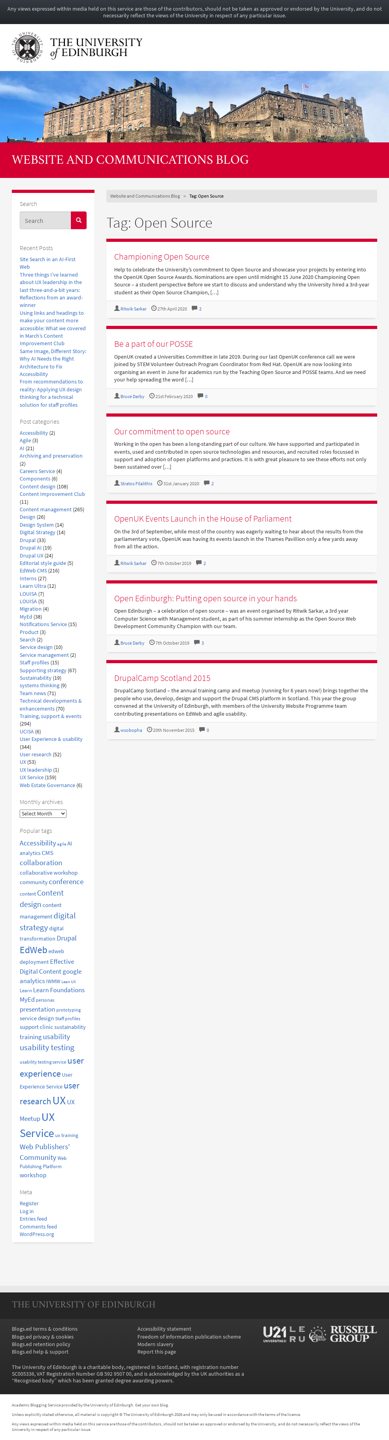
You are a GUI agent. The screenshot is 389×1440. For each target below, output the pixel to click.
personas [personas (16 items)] (45, 1000)
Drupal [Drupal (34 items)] (67, 938)
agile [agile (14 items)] (61, 844)
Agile (25, 440)
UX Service (32, 777)
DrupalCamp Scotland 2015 (162, 677)
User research (36, 754)
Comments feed (38, 1226)
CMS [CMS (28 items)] (48, 853)
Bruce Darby (132, 396)
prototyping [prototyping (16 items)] (68, 1010)
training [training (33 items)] (31, 1036)
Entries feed (33, 1219)
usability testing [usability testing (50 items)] (47, 1047)
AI (22, 448)
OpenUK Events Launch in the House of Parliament (203, 518)
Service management (44, 655)
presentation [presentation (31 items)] (37, 1009)
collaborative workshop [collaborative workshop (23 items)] (49, 872)
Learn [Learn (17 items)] (26, 990)
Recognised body (34, 1380)
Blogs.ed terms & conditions (45, 1329)
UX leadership (36, 770)
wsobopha (131, 730)
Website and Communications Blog (130, 160)
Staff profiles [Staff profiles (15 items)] (67, 1018)
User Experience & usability (51, 739)
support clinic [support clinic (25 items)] (36, 1026)
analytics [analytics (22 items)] (30, 853)
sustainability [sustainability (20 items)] (70, 1027)
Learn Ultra (33, 586)
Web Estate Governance (47, 785)
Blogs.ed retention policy (41, 1344)
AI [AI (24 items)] (69, 843)
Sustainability (36, 678)
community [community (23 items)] (34, 882)
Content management (46, 509)
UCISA (27, 731)
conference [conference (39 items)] (66, 881)
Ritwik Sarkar (133, 309)
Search (27, 639)
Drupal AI (31, 547)
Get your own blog (151, 1405)
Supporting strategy (43, 670)
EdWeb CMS (33, 570)
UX (23, 762)
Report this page (156, 1351)
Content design (38, 486)
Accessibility (34, 433)
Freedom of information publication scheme (189, 1336)
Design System (37, 525)
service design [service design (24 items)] (37, 1018)
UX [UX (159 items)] (59, 1100)
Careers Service (37, 471)
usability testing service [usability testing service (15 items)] (43, 1062)
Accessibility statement (164, 1329)
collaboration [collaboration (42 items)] (41, 862)
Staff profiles (34, 662)
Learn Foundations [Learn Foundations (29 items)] (59, 990)
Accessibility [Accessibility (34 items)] (38, 843)
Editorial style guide (43, 563)
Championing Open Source (161, 256)
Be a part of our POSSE (153, 343)
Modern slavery (155, 1344)
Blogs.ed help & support (40, 1351)
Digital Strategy (38, 532)
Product (29, 632)
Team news (33, 693)
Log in (27, 1211)
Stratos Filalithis (136, 483)
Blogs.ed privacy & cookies (43, 1336)
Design (27, 517)
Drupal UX (31, 555)
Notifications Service (43, 624)
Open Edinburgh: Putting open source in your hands (205, 598)
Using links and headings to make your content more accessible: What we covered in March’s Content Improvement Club (53, 328)
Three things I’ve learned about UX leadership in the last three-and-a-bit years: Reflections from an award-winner (51, 290)
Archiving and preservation (51, 456)
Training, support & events (51, 716)
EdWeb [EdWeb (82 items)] (33, 950)
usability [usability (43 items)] (56, 1036)
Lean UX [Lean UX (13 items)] (68, 981)
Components (35, 478)
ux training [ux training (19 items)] (66, 1135)
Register (29, 1203)
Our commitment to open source (172, 431)
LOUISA (28, 594)
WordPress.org (37, 1234)
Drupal (28, 540)
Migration (31, 609)
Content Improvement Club (52, 494)
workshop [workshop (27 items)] (33, 1175)
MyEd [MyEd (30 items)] (27, 999)
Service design (36, 647)
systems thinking (39, 685)
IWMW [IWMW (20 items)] (53, 981)
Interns (28, 578)
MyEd (26, 616)
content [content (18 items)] (28, 893)
